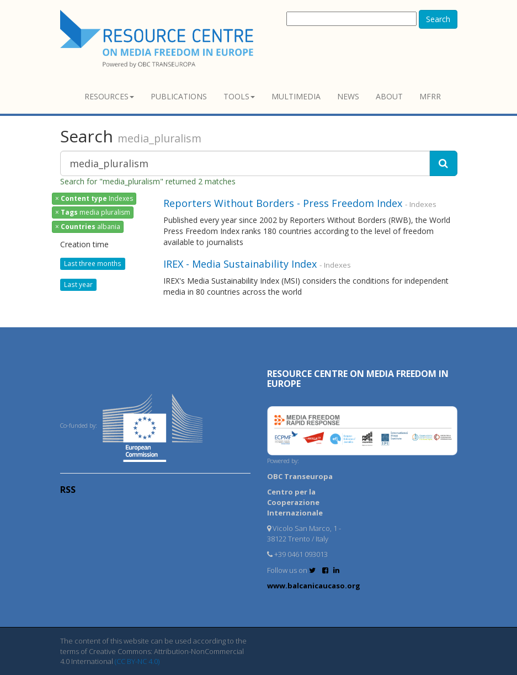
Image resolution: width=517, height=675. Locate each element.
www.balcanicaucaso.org (313, 586)
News (348, 96)
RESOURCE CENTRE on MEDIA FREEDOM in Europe (358, 379)
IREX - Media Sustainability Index (240, 263)
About (389, 96)
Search (438, 19)
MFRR (430, 96)
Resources (109, 96)
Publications (179, 96)
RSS (68, 489)
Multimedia (296, 96)
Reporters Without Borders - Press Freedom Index (284, 203)
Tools (239, 96)
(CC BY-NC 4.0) (137, 661)
